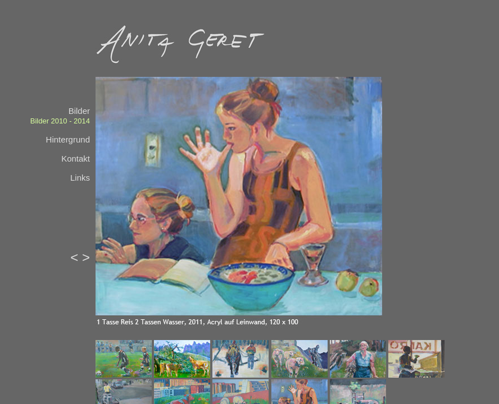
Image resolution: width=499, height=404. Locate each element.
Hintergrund (68, 139)
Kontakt (75, 158)
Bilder (79, 111)
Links (80, 177)
